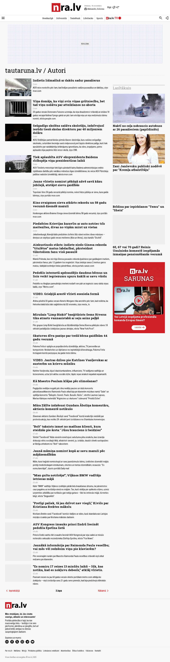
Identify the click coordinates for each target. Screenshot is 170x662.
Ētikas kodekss (78, 651)
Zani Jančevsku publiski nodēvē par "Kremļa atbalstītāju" (137, 168)
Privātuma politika (35, 651)
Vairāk (140, 327)
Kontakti (98, 651)
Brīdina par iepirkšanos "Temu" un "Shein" (138, 208)
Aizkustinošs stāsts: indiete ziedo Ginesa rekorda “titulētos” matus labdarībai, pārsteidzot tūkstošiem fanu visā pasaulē (70, 248)
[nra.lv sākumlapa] (66, 7)
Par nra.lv (8, 651)
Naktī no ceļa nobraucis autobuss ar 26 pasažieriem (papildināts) (137, 127)
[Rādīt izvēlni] (3, 18)
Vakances (89, 651)
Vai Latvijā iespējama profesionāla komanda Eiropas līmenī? (135, 318)
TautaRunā (75, 18)
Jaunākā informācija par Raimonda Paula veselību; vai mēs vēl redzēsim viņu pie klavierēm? (71, 547)
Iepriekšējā (12, 591)
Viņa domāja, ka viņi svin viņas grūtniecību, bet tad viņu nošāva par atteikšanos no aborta (69, 103)
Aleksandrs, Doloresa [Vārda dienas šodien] (94, 9)
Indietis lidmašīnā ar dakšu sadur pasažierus (66, 80)
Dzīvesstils (61, 18)
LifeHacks (88, 18)
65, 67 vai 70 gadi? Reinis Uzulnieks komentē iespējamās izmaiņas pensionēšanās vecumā (137, 250)
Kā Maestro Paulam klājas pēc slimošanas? (65, 381)
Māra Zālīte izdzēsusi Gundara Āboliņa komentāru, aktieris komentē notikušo (71, 407)
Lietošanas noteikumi (51, 651)
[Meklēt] (161, 18)
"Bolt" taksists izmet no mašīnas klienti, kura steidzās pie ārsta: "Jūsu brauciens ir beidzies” (67, 428)
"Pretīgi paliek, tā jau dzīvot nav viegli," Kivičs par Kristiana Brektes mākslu (70, 505)
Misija (24, 651)
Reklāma (17, 651)
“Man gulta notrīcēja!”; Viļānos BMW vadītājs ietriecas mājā (67, 477)
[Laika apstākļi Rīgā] (113, 7)
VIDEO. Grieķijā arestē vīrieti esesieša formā (66, 294)
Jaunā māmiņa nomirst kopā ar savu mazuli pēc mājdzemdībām (69, 452)
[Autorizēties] (167, 18)
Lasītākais (122, 88)
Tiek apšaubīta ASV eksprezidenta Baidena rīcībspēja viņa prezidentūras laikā (65, 158)
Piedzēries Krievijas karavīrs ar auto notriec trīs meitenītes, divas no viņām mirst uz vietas (69, 225)
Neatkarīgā (47, 18)
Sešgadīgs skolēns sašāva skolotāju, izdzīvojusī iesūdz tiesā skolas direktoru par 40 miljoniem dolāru (68, 129)
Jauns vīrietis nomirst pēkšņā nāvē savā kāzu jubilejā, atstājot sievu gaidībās (67, 183)
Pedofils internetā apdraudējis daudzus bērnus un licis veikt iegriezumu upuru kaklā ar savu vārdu (70, 274)
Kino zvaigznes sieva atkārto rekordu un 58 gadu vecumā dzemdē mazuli (69, 204)
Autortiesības (66, 651)
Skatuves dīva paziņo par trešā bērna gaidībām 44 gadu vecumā (70, 337)
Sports (99, 18)
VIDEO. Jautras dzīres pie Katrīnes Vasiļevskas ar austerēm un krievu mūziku (70, 362)
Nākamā (104, 591)
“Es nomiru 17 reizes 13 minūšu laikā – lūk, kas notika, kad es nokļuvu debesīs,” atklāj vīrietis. (68, 568)
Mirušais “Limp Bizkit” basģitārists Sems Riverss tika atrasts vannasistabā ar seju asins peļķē (69, 316)
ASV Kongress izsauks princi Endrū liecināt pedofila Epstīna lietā (66, 526)
